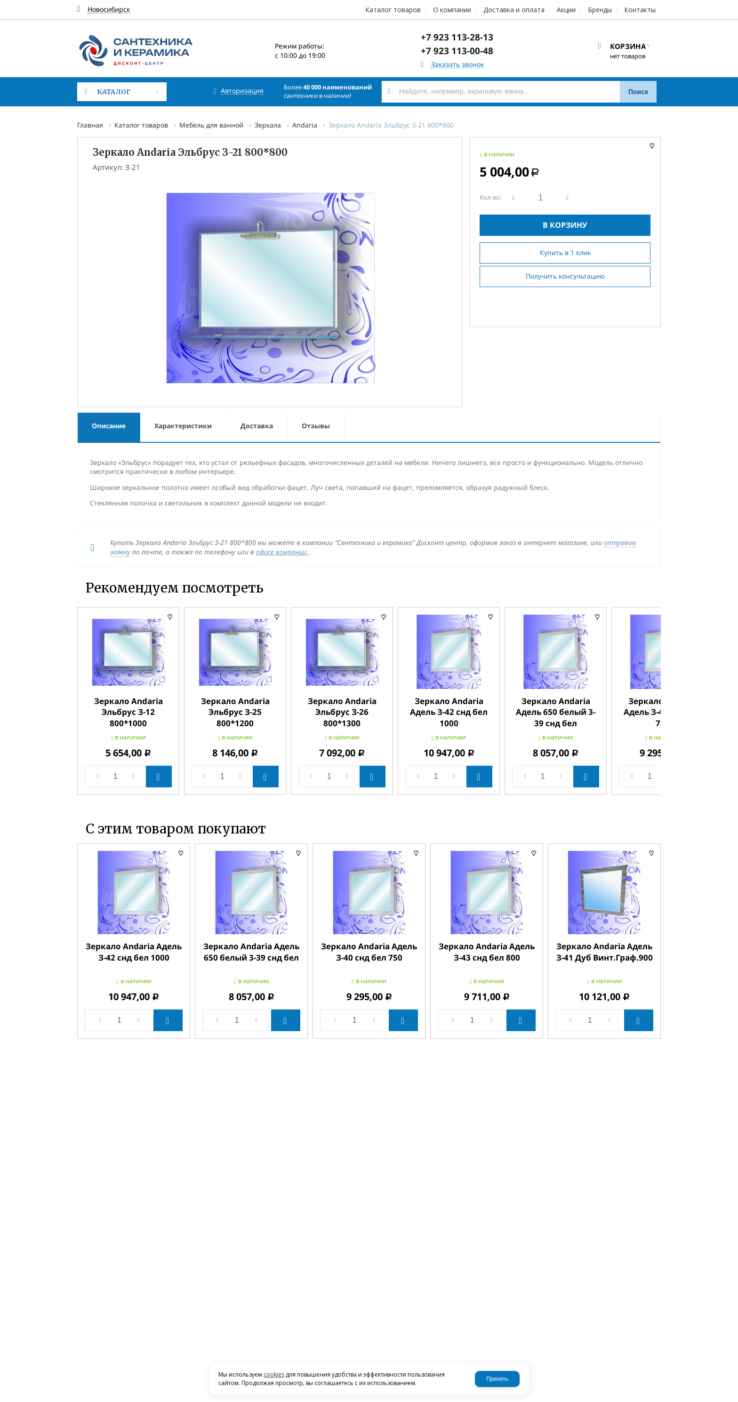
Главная (90, 124)
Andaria (304, 124)
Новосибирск (109, 9)
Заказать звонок (457, 64)
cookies (274, 1374)
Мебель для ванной (211, 124)
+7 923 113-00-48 (457, 51)
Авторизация (242, 91)
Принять (497, 1379)
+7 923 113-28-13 (457, 37)
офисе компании (282, 551)
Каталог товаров (141, 124)
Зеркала (268, 124)
